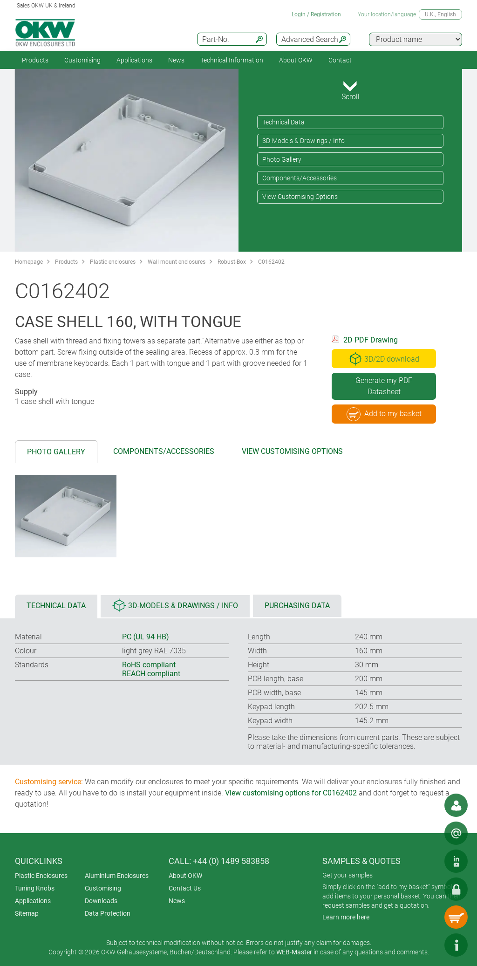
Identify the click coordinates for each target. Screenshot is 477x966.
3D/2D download (383, 359)
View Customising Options (300, 196)
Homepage (29, 262)
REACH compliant (151, 673)
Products (35, 60)
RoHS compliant (149, 664)
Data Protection (107, 913)
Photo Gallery (281, 159)
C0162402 (271, 262)
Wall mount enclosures (176, 262)
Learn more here (345, 917)
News (176, 60)
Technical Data (283, 122)
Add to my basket (384, 414)
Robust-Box (232, 262)
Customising (82, 60)
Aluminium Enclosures (117, 875)
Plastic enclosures (113, 262)
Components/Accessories (299, 178)
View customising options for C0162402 (291, 792)
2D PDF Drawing (370, 340)
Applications (134, 60)
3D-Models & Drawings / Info (303, 140)
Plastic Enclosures (41, 875)
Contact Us (185, 888)
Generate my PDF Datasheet (383, 386)
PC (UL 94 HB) (145, 636)
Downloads (101, 900)
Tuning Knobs (35, 888)
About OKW (185, 875)
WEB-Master (294, 952)
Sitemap (27, 913)
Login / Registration (316, 14)
